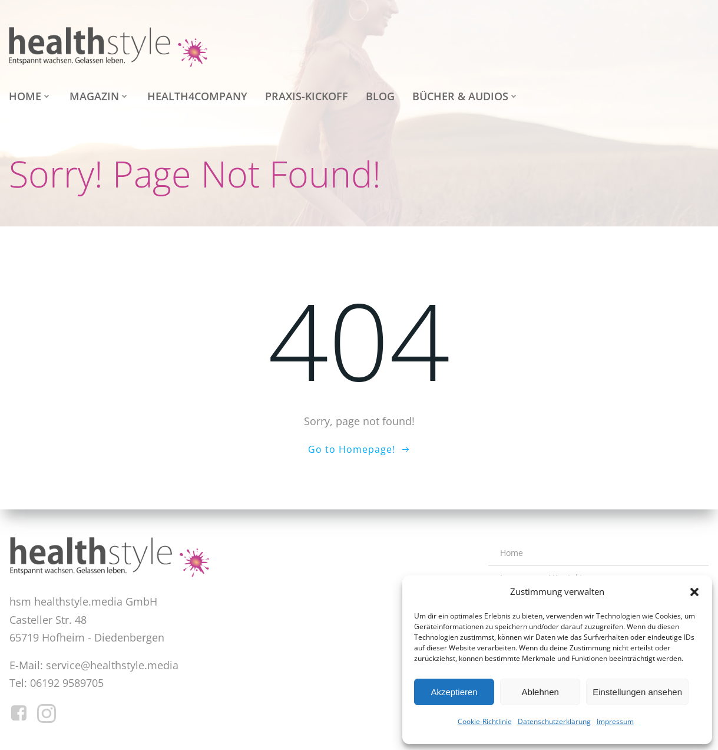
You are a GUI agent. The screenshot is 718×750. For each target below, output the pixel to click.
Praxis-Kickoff (306, 96)
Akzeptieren (454, 692)
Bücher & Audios (465, 96)
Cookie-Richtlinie (485, 721)
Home (30, 96)
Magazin (100, 96)
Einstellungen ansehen (637, 692)
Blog (380, 96)
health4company (197, 96)
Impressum (615, 721)
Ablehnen (539, 692)
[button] (694, 592)
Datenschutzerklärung (554, 721)
